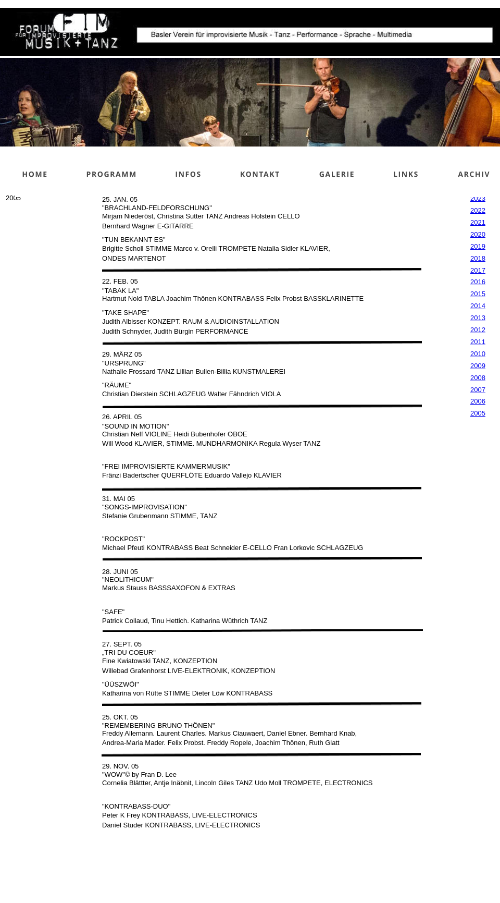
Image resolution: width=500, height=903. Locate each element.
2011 (477, 342)
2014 (477, 306)
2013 (477, 318)
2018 (477, 258)
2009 (477, 366)
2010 (477, 354)
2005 (477, 413)
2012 (477, 330)
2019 (477, 246)
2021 (477, 222)
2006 (477, 401)
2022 (477, 210)
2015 (477, 294)
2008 (477, 378)
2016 (477, 282)
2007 (477, 390)
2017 (477, 270)
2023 (477, 198)
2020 (477, 234)
